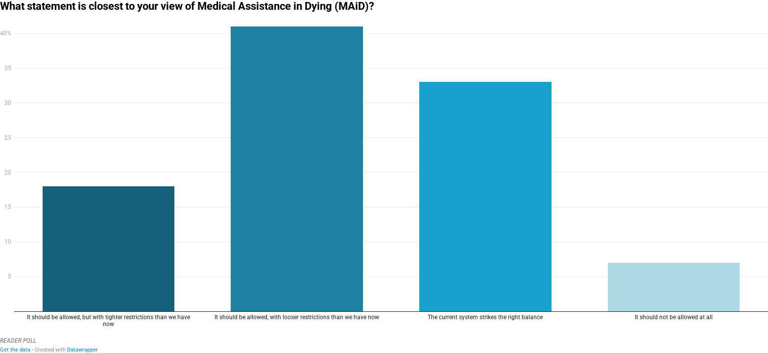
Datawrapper (82, 350)
